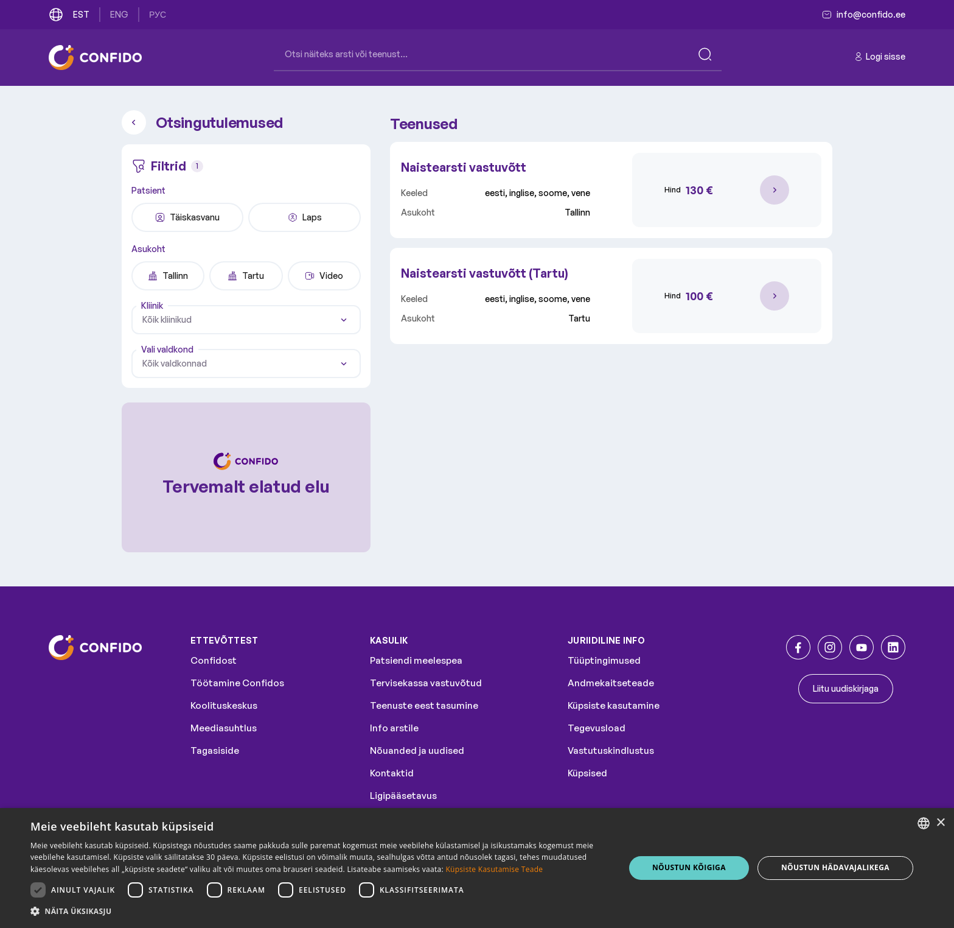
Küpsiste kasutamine (614, 705)
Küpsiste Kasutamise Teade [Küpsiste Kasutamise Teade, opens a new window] (494, 869)
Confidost (213, 660)
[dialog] (477, 868)
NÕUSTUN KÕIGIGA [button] (689, 867)
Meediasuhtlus (223, 728)
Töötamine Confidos (237, 683)
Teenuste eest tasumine (424, 705)
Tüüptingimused (604, 660)
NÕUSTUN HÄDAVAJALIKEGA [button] (835, 867)
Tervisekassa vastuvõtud (426, 683)
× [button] (940, 823)
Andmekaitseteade (611, 683)
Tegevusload (596, 728)
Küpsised (587, 773)
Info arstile (394, 728)
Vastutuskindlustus (611, 750)
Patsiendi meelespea (416, 660)
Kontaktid (392, 773)
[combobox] (246, 319)
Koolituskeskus (223, 705)
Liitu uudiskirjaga (846, 688)
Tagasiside (214, 750)
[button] (318, 911)
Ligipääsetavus (403, 795)
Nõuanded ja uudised (417, 750)
